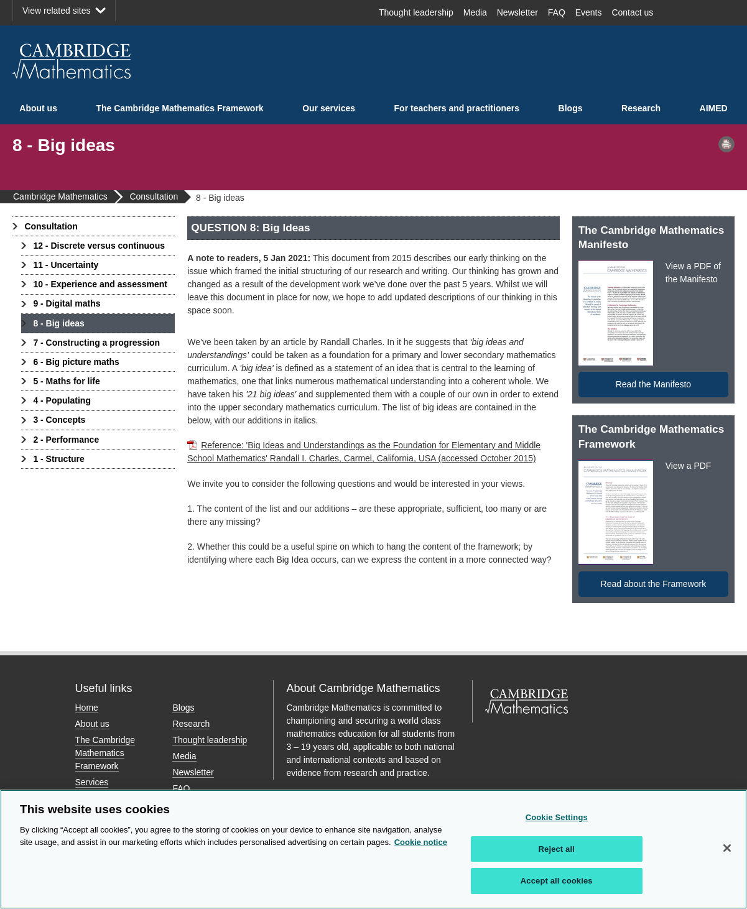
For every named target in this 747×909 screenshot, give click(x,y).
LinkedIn (719, 12)
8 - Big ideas (58, 323)
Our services (328, 108)
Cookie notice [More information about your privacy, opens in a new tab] (420, 842)
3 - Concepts (59, 420)
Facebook (676, 12)
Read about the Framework (654, 584)
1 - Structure (58, 459)
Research (641, 108)
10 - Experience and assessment (100, 284)
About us (38, 108)
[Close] (727, 848)
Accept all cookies (557, 880)
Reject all (557, 849)
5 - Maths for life (66, 381)
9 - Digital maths (66, 303)
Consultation (51, 226)
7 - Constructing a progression (96, 343)
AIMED (714, 108)
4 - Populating (62, 400)
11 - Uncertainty (65, 265)
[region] (373, 849)
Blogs (571, 108)
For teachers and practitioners (457, 108)
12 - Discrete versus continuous (99, 246)
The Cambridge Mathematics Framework (179, 108)
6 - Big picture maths (76, 362)
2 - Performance (66, 440)
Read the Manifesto (653, 384)
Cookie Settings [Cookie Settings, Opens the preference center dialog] (557, 817)
